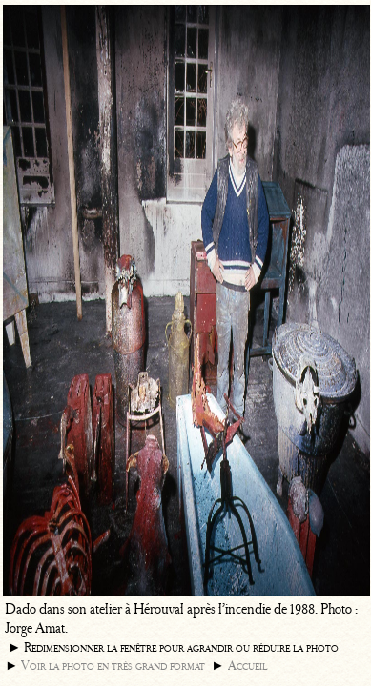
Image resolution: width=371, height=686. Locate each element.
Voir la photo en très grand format (113, 665)
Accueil (247, 665)
